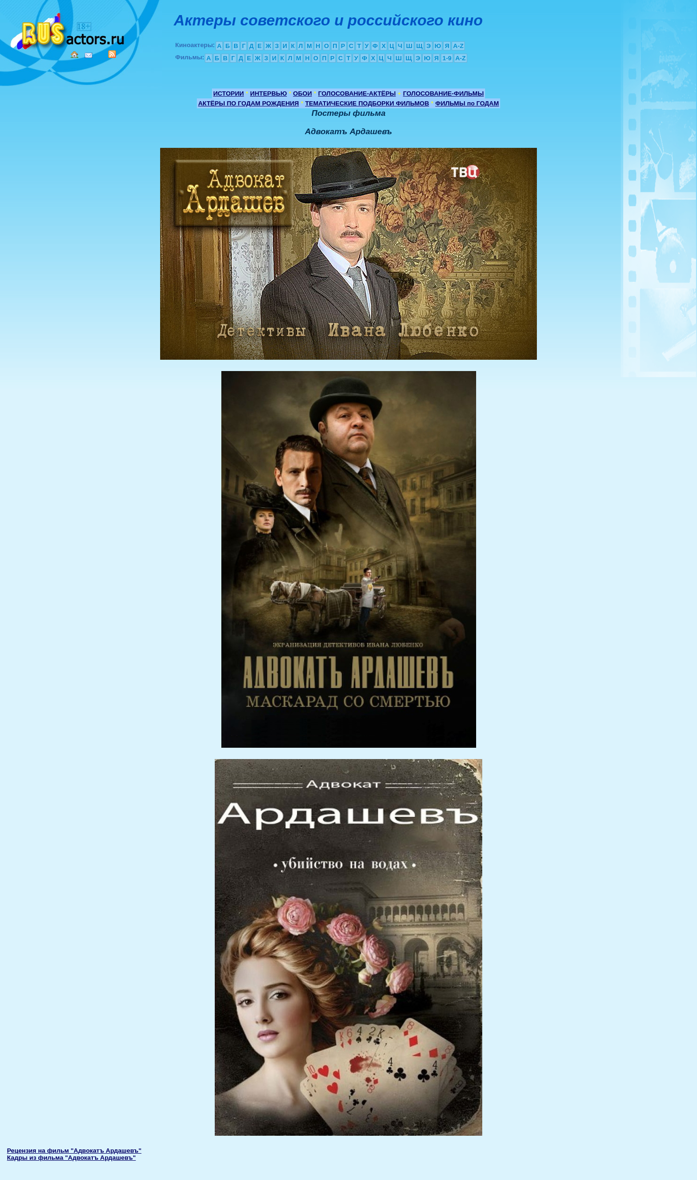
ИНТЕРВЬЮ (268, 93)
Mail (88, 55)
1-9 (446, 58)
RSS (112, 54)
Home (74, 54)
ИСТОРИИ (228, 93)
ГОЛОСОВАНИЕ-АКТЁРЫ (357, 93)
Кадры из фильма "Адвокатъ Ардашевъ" (71, 1157)
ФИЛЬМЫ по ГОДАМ (467, 103)
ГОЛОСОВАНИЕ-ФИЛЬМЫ (443, 93)
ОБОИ (302, 93)
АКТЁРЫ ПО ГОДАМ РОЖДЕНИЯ (248, 103)
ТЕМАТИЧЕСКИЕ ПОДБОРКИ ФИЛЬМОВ (367, 103)
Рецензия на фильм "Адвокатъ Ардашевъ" (74, 1150)
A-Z (458, 45)
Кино (68, 29)
